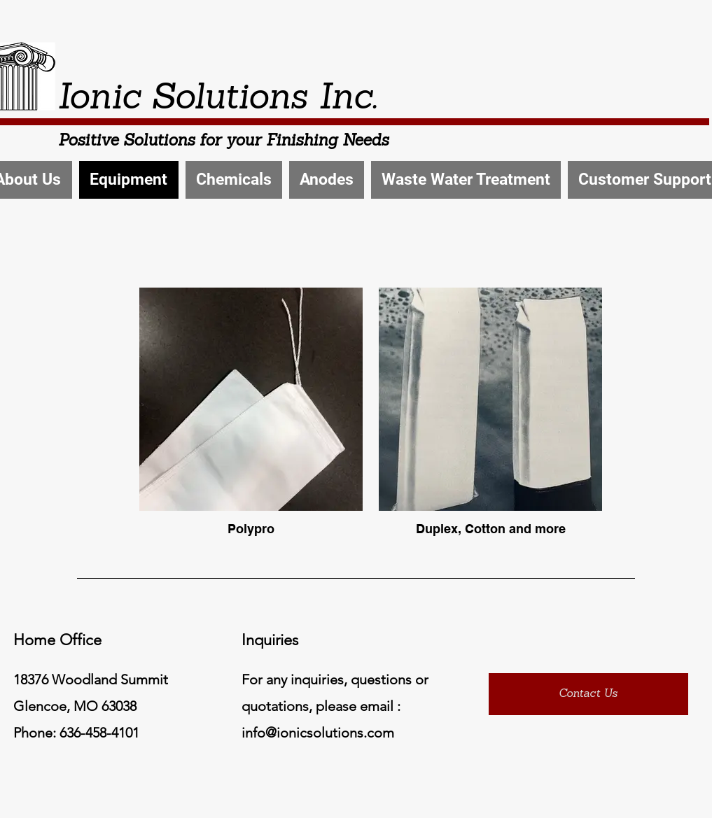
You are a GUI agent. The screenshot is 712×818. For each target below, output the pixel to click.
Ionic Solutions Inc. (217, 100)
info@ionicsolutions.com (318, 732)
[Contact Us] (588, 694)
